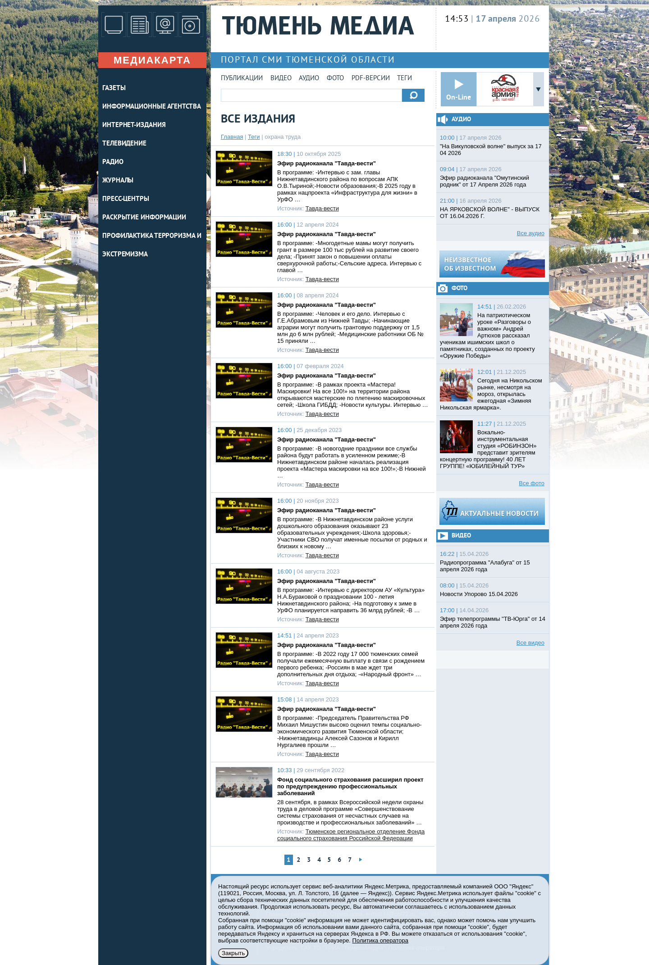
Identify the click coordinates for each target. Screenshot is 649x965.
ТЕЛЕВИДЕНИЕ (124, 144)
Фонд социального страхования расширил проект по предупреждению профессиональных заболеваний (350, 786)
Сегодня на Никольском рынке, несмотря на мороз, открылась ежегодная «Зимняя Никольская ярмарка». (491, 394)
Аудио (309, 78)
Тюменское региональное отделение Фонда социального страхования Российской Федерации (351, 835)
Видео (281, 78)
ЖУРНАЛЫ (117, 181)
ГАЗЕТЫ (113, 88)
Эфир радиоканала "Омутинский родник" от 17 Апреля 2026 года (484, 181)
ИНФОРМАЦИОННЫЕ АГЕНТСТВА (151, 107)
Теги (404, 78)
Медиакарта (152, 60)
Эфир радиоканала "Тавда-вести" (326, 163)
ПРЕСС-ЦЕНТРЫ (125, 199)
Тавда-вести (322, 208)
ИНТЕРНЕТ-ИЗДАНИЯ (133, 125)
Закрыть (233, 953)
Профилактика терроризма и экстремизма (151, 245)
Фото (335, 78)
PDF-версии (371, 78)
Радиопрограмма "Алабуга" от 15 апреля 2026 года (485, 566)
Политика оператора (380, 940)
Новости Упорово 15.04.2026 (479, 594)
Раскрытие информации (144, 218)
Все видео (530, 642)
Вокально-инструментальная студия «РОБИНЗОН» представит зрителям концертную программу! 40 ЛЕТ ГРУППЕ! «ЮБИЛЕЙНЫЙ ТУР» (488, 449)
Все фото (531, 483)
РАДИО (112, 162)
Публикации (242, 78)
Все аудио (530, 233)
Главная (232, 136)
